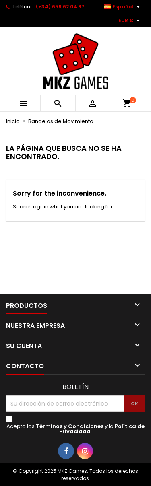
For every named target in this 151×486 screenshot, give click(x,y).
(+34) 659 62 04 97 (60, 6)
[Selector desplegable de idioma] (123, 7)
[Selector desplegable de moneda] (130, 20)
